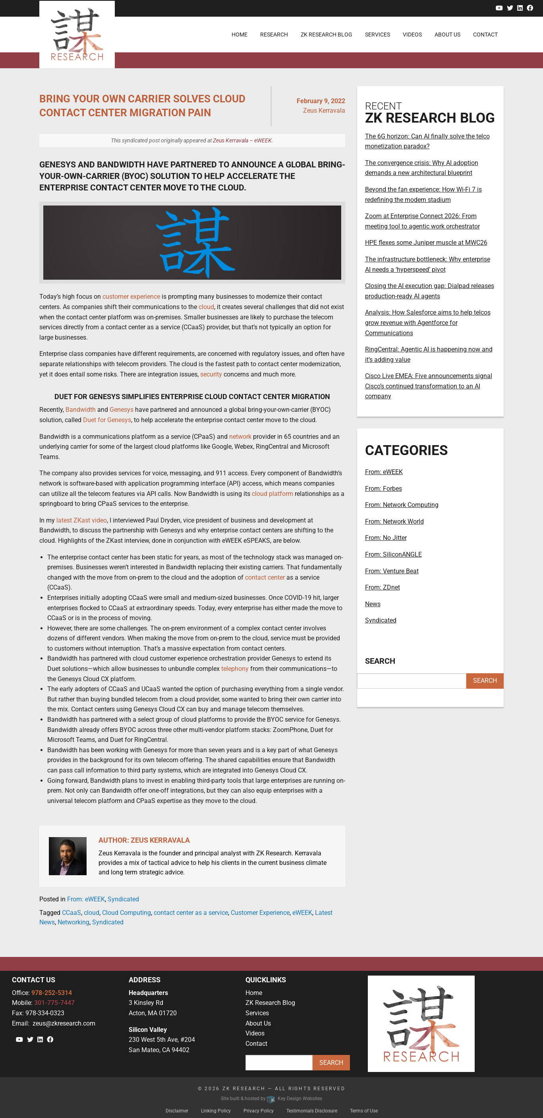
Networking (73, 922)
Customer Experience (260, 912)
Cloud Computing (126, 912)
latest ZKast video (81, 520)
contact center (265, 577)
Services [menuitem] (377, 34)
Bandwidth (81, 409)
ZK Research (244, 1088)
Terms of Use (364, 1111)
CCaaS (71, 912)
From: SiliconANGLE (393, 554)
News (373, 604)
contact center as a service (191, 912)
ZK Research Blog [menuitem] (326, 34)
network (240, 436)
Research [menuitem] (274, 34)
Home (253, 993)
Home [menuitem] (239, 34)
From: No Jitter (386, 538)
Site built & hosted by (271, 1098)
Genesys (121, 409)
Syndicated (123, 899)
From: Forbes (383, 488)
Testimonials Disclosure (311, 1111)
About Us (258, 1023)
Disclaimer (177, 1111)
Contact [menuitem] (485, 34)
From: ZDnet (382, 587)
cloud (206, 307)
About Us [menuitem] (447, 34)
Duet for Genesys (107, 420)
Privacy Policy (258, 1111)
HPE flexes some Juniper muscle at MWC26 (426, 242)
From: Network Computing (402, 505)
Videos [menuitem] (412, 34)
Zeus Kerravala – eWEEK (242, 140)
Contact (256, 1043)
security (211, 374)
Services (257, 1013)
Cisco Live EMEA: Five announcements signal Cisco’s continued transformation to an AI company (428, 386)
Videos (255, 1033)
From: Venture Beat (392, 571)
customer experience (131, 296)
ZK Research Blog (270, 1003)
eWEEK (302, 912)
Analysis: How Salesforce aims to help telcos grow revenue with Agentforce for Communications (428, 322)
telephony (235, 668)
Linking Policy (216, 1111)
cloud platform (272, 494)
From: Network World (394, 521)
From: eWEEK (86, 899)
